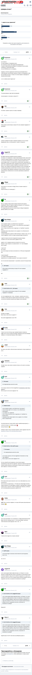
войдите (10, 43)
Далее (27, 52)
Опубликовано (11, 59)
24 (2, 33)
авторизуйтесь (10, 653)
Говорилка (9, 14)
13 (2, 27)
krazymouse (6, 12)
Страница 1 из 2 (17, 52)
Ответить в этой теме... (8, 660)
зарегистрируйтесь (18, 43)
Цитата (5, 83)
